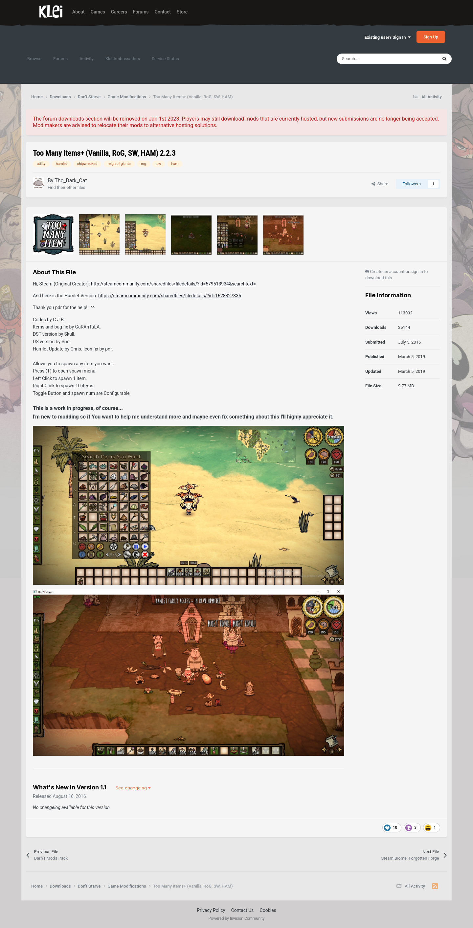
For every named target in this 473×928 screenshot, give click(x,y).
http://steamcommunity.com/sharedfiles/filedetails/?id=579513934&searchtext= (173, 283)
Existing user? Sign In (388, 37)
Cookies (268, 910)
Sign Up (430, 36)
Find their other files (66, 187)
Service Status (165, 58)
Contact (163, 11)
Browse (34, 58)
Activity (86, 58)
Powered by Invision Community (237, 918)
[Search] (373, 59)
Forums (141, 11)
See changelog (133, 787)
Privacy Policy (211, 910)
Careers (119, 11)
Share (380, 183)
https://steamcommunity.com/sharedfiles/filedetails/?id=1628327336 (169, 295)
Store (182, 11)
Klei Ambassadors (122, 58)
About (78, 11)
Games (98, 11)
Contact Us (242, 910)
